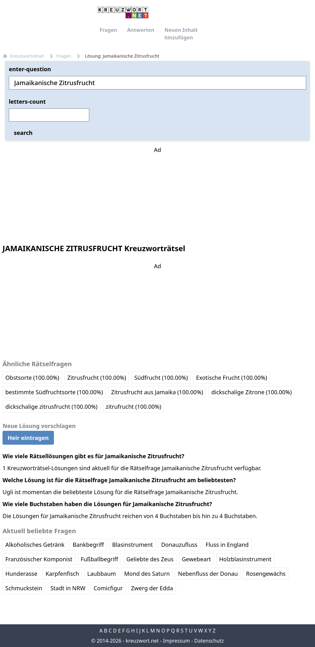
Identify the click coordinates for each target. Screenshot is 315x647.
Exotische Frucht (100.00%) (231, 377)
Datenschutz (209, 640)
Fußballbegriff (99, 559)
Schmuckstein (23, 588)
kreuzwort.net (142, 640)
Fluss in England (227, 544)
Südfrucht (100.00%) (161, 377)
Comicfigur (108, 588)
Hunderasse (21, 573)
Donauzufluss (179, 544)
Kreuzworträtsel (23, 56)
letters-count (27, 101)
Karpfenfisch (62, 573)
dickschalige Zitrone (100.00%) (251, 392)
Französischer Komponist (39, 559)
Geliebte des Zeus (150, 559)
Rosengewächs (265, 573)
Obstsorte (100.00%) (32, 377)
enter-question (30, 69)
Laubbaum (101, 573)
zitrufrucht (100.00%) (133, 406)
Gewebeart (196, 559)
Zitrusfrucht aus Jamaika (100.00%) (157, 392)
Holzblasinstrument (245, 559)
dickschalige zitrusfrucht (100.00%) (51, 406)
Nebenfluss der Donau (208, 573)
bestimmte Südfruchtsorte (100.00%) (54, 392)
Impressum (176, 640)
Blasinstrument (132, 544)
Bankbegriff (88, 544)
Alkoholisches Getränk (34, 544)
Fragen (108, 29)
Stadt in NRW (67, 588)
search (23, 132)
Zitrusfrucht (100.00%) (96, 377)
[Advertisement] (157, 193)
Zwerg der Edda (152, 588)
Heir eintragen (28, 438)
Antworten (140, 29)
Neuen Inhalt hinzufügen (180, 33)
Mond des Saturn (147, 573)
